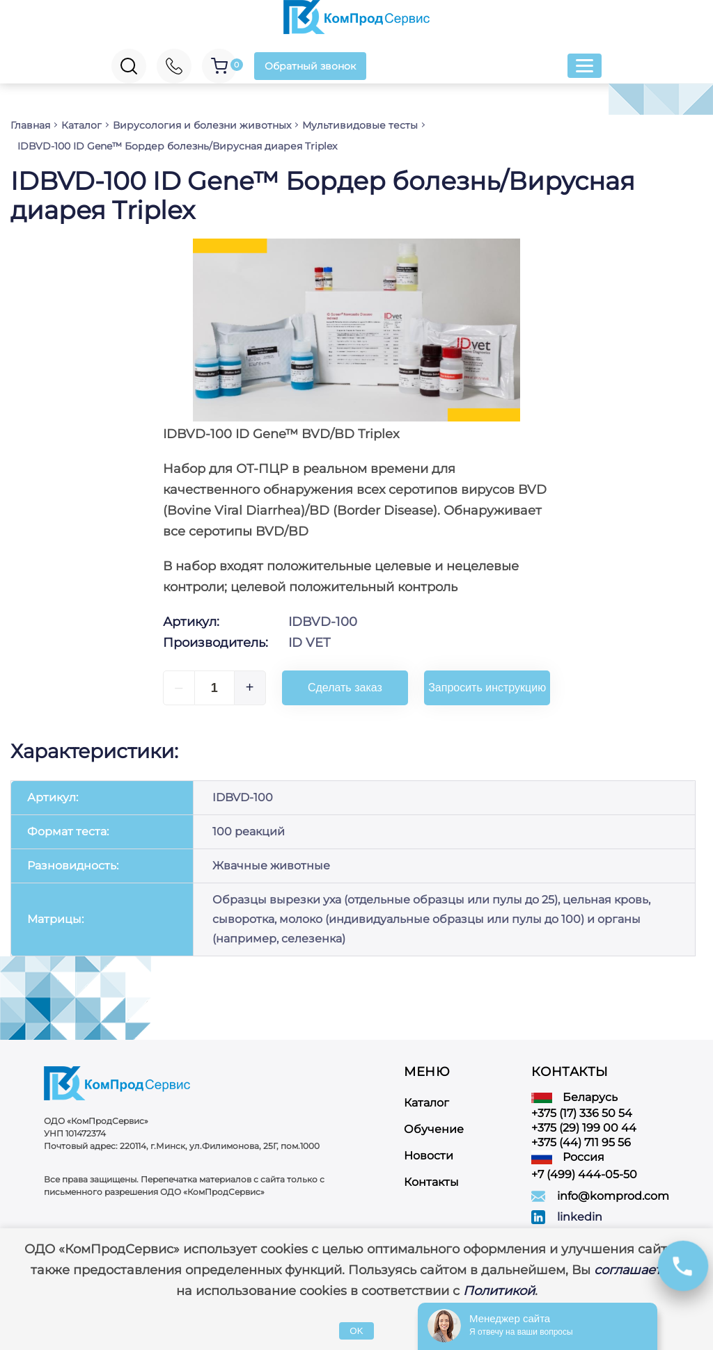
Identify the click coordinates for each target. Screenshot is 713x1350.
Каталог (426, 1102)
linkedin (579, 1216)
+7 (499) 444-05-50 (584, 1174)
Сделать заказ (345, 687)
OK (356, 1331)
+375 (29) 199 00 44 (583, 1127)
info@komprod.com (613, 1196)
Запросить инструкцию (487, 687)
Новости (428, 1155)
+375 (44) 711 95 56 (581, 1142)
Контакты (431, 1182)
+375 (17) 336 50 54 (581, 1113)
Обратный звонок (310, 66)
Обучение (434, 1129)
